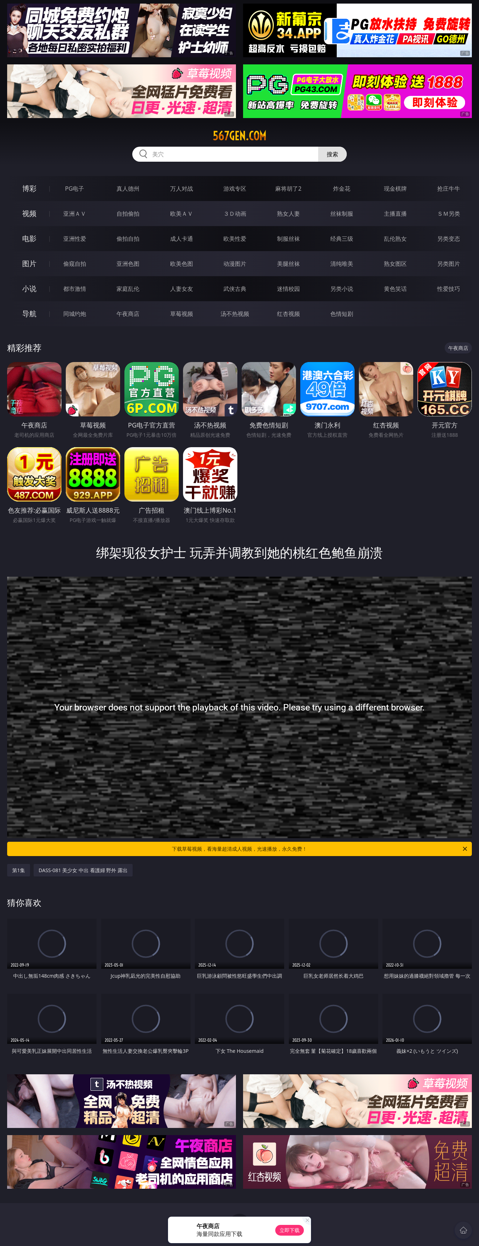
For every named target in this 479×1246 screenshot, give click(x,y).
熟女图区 (395, 264)
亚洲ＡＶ (74, 214)
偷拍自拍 (128, 239)
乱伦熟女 (395, 239)
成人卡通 (181, 239)
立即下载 (290, 1230)
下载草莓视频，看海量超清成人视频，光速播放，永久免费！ (320, 849)
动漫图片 (234, 264)
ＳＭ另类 (448, 214)
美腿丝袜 (288, 264)
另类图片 (448, 264)
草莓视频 (181, 314)
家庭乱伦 (128, 289)
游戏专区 (234, 188)
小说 (29, 288)
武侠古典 (234, 289)
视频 (29, 213)
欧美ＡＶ (181, 214)
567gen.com (239, 136)
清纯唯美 (341, 264)
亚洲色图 (128, 264)
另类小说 (341, 289)
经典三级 (341, 239)
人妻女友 (181, 289)
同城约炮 (74, 314)
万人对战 (181, 188)
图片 (29, 263)
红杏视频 (288, 314)
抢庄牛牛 (448, 188)
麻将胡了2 (288, 188)
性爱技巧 (448, 289)
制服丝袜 (288, 239)
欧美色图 (181, 264)
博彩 (29, 188)
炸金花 (341, 188)
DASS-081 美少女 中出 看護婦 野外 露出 (83, 870)
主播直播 (395, 214)
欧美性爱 (234, 239)
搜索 (332, 154)
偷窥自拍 (74, 264)
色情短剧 (341, 314)
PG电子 (74, 188)
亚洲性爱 (74, 239)
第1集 (18, 870)
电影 (29, 238)
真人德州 (128, 188)
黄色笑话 (395, 289)
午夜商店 (128, 314)
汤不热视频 (235, 314)
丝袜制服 (341, 214)
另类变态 (448, 239)
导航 (29, 313)
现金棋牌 (395, 188)
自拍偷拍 (128, 214)
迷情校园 (288, 289)
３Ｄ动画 (234, 214)
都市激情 (74, 289)
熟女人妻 (288, 214)
